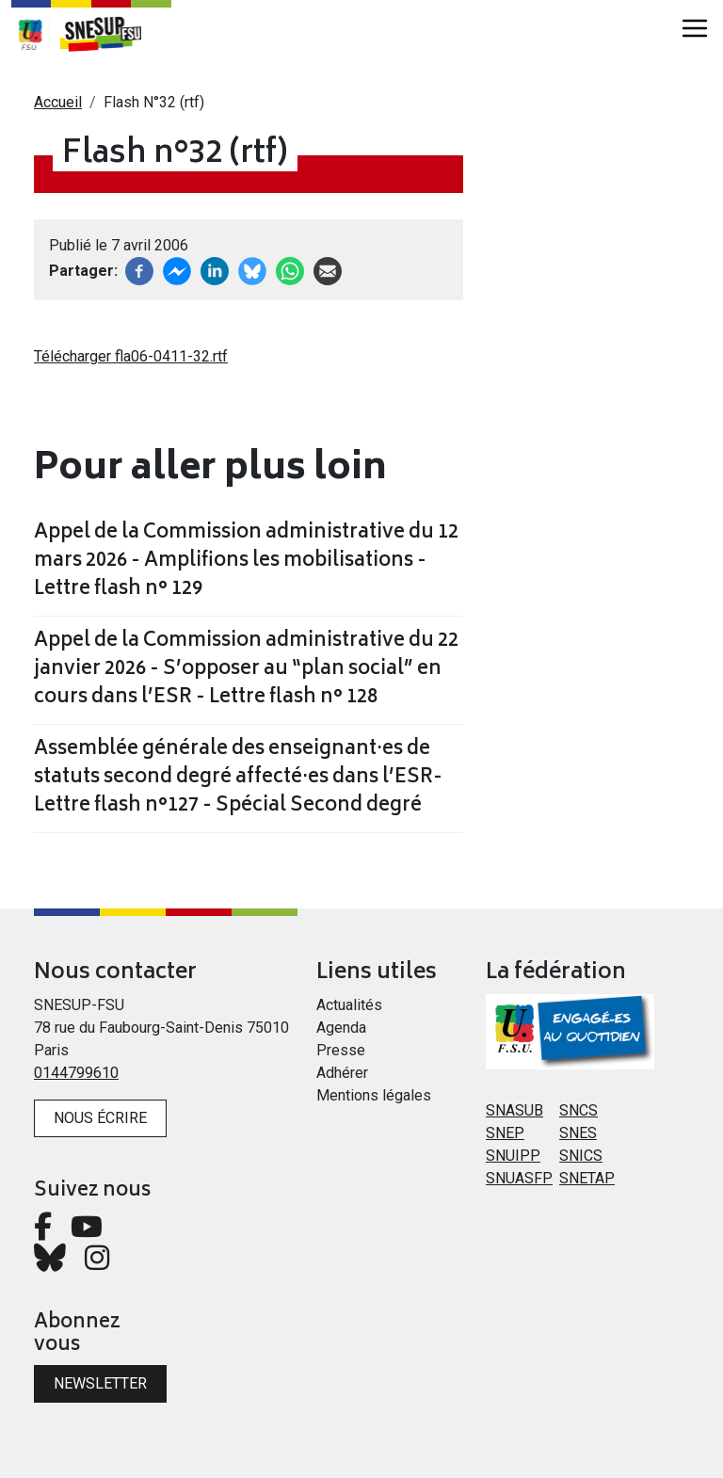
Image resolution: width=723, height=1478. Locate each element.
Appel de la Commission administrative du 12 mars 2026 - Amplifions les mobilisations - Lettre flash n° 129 (246, 562)
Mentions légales (373, 1095)
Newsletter (100, 1383)
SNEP (505, 1133)
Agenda (341, 1027)
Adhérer (342, 1073)
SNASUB (514, 1110)
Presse (340, 1050)
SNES (578, 1133)
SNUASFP (519, 1178)
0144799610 (76, 1073)
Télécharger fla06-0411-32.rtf (131, 356)
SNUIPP (513, 1156)
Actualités (349, 1005)
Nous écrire (100, 1118)
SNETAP (587, 1178)
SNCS (578, 1110)
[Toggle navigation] (695, 28)
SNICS (580, 1156)
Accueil (58, 102)
